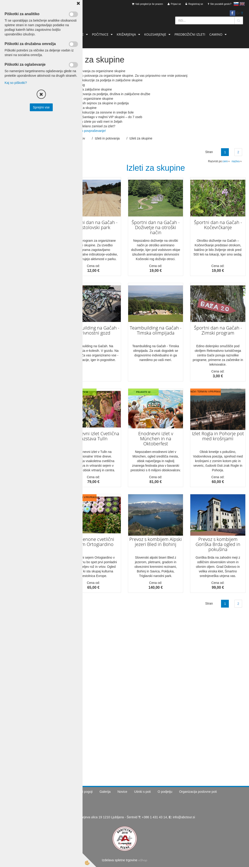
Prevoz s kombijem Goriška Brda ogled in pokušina (218, 544)
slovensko (236, 4)
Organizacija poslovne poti (198, 791)
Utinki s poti (142, 791)
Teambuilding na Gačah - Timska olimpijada (155, 330)
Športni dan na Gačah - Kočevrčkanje (218, 224)
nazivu (237, 161)
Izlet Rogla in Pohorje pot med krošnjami (218, 436)
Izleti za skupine (141, 138)
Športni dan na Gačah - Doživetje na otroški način (156, 227)
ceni (226, 161)
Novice (122, 791)
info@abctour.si (184, 817)
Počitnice (100, 34)
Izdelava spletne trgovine (119, 860)
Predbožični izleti (189, 34)
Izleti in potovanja (107, 138)
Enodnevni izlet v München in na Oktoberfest (155, 438)
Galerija (105, 791)
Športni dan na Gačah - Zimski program (218, 330)
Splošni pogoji (83, 791)
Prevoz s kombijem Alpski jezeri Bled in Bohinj (155, 541)
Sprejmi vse (41, 107)
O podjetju (165, 791)
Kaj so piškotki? (16, 83)
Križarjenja (126, 34)
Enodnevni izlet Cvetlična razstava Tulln (93, 436)
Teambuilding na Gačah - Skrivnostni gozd (93, 330)
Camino (215, 34)
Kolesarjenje (155, 34)
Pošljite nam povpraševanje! (86, 131)
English (242, 4)
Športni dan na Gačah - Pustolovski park (93, 224)
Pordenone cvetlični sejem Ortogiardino (93, 541)
